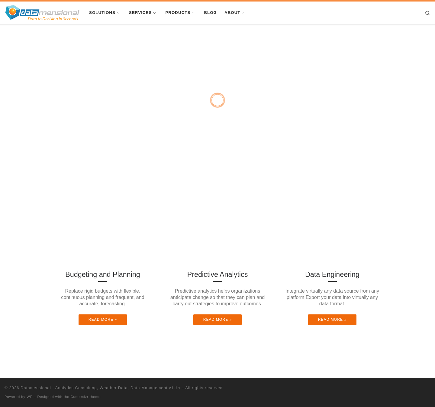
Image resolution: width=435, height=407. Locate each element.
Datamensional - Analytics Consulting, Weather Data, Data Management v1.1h (100, 388)
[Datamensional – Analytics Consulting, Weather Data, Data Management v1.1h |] (42, 12)
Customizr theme (86, 397)
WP (30, 397)
